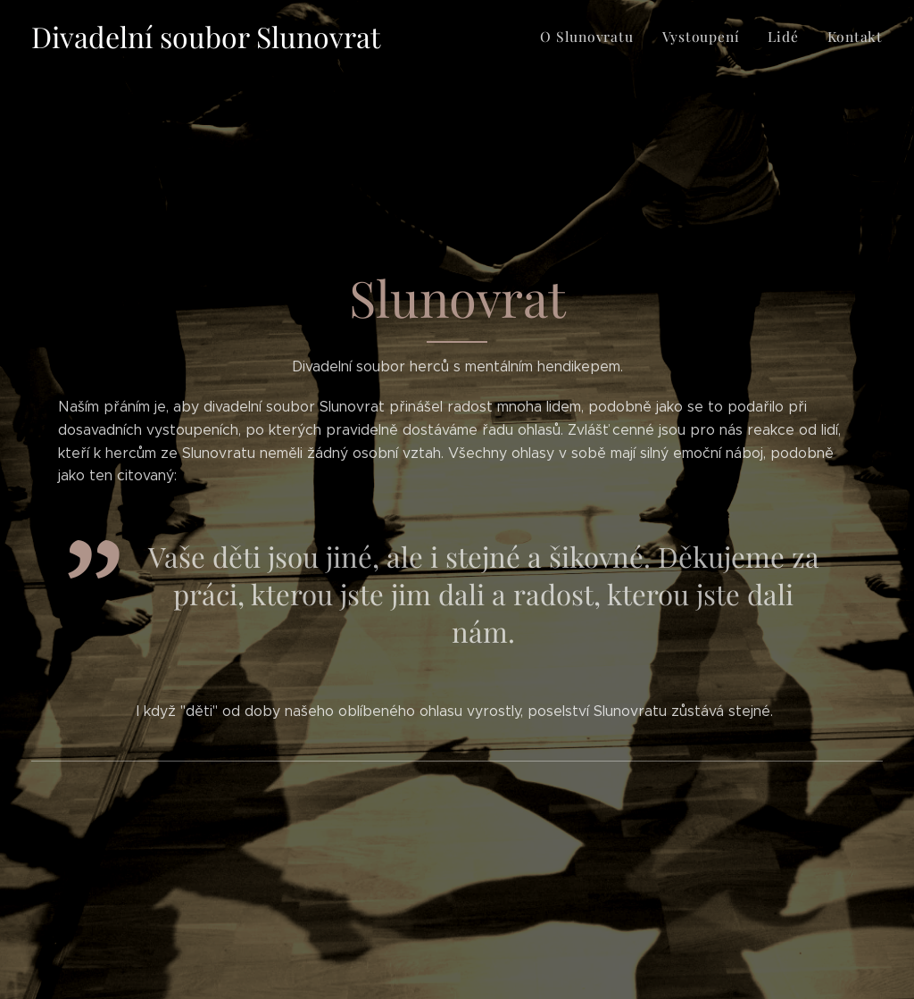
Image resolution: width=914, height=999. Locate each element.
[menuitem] (600, 36)
